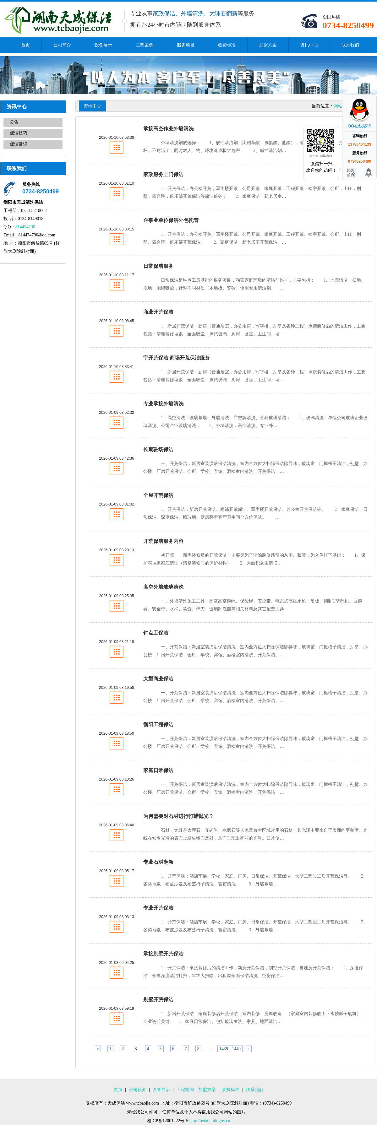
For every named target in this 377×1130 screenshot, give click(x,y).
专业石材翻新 (158, 862)
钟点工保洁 (155, 632)
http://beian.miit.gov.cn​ (209, 1120)
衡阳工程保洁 (158, 724)
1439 (223, 1048)
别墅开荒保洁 (158, 999)
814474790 (25, 226)
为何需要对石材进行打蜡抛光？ (178, 816)
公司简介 (62, 45)
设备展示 (103, 45)
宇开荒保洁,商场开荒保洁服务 (176, 357)
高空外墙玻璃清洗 (163, 587)
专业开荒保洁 (158, 908)
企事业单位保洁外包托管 (171, 220)
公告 (14, 122)
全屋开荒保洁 (158, 495)
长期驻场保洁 (158, 449)
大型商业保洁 (158, 678)
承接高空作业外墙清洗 (168, 128)
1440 (236, 1048)
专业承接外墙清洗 (163, 403)
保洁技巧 (18, 133)
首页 (25, 45)
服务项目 (185, 45)
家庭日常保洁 (158, 770)
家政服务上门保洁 (163, 174)
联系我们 (350, 45)
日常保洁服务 (158, 266)
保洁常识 (18, 144)
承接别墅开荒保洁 (163, 953)
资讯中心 (309, 45)
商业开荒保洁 (158, 312)
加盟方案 (268, 45)
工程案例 (144, 45)
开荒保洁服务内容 (163, 541)
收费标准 (227, 45)
